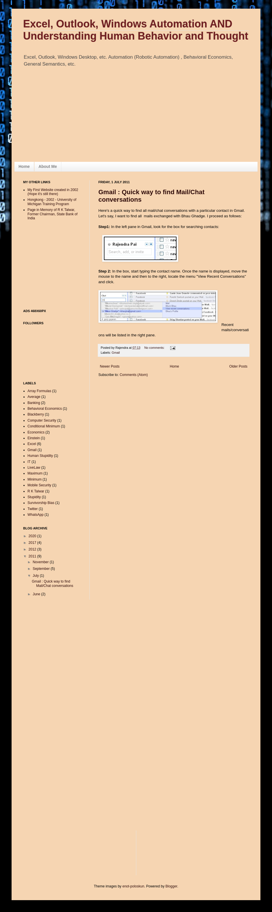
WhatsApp (35, 515)
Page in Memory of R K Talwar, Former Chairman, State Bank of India (52, 214)
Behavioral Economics (44, 409)
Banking (33, 403)
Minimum (34, 479)
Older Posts (238, 366)
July (36, 576)
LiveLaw (33, 468)
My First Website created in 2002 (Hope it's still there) (52, 192)
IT (29, 462)
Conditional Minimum (43, 426)
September (42, 569)
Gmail (116, 352)
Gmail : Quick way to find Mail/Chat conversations (52, 583)
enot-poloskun (133, 886)
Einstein (33, 438)
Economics (36, 432)
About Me (47, 166)
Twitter (32, 509)
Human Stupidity (40, 456)
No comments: (155, 347)
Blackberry (35, 414)
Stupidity (34, 497)
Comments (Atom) (134, 375)
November (41, 562)
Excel (31, 444)
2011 (33, 556)
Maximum (35, 473)
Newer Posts (110, 366)
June (37, 594)
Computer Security (41, 420)
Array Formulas (39, 391)
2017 (33, 543)
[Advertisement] (60, 91)
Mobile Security (39, 485)
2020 (33, 536)
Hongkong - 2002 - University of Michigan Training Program (51, 202)
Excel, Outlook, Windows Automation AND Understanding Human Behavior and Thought (135, 30)
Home (24, 166)
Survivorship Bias (40, 503)
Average (33, 397)
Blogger (171, 886)
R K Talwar (35, 491)
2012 (33, 549)
